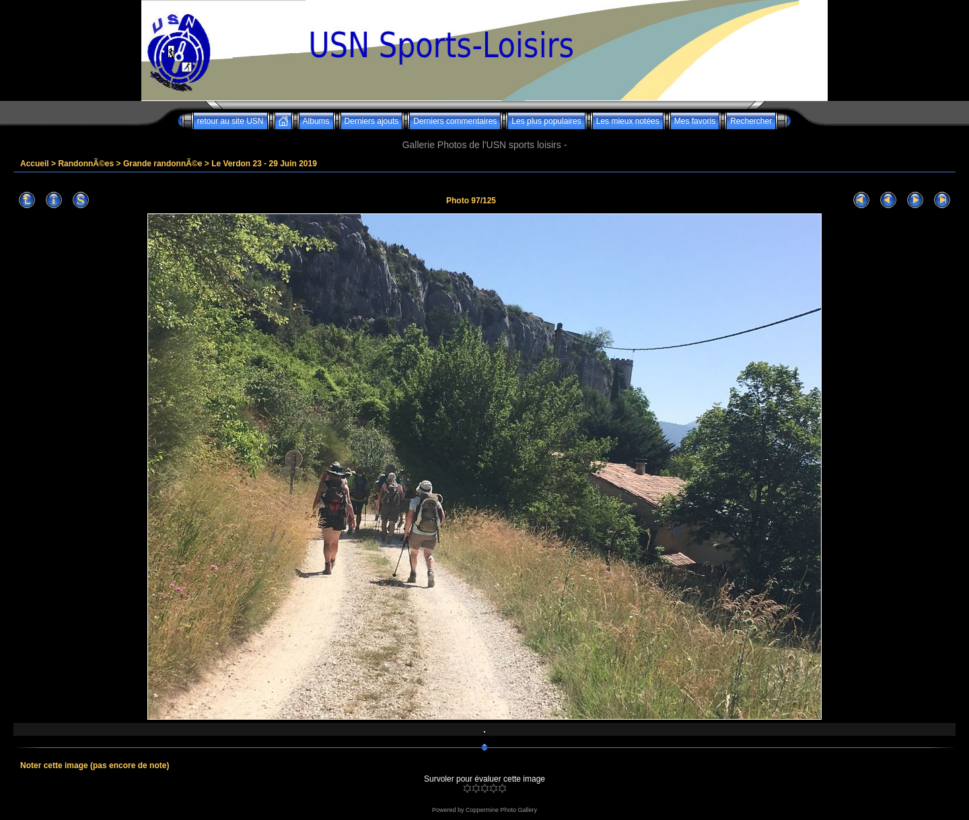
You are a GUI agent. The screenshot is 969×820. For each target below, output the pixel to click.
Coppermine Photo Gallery (501, 810)
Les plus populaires (546, 121)
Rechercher (751, 121)
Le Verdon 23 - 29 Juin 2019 (264, 163)
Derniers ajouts (372, 121)
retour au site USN (230, 121)
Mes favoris (694, 121)
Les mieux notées (627, 121)
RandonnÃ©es (86, 163)
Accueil (34, 163)
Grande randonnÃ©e (163, 163)
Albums (316, 121)
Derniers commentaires (455, 121)
